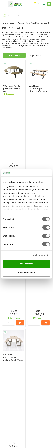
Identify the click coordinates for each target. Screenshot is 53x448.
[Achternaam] (39, 379)
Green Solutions (26, 437)
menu (4, 4)
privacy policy (40, 372)
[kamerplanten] (26, 15)
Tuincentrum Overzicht (26, 440)
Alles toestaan (26, 264)
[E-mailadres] (26, 385)
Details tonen (38, 255)
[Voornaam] (14, 379)
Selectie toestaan (26, 272)
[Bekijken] (49, 4)
